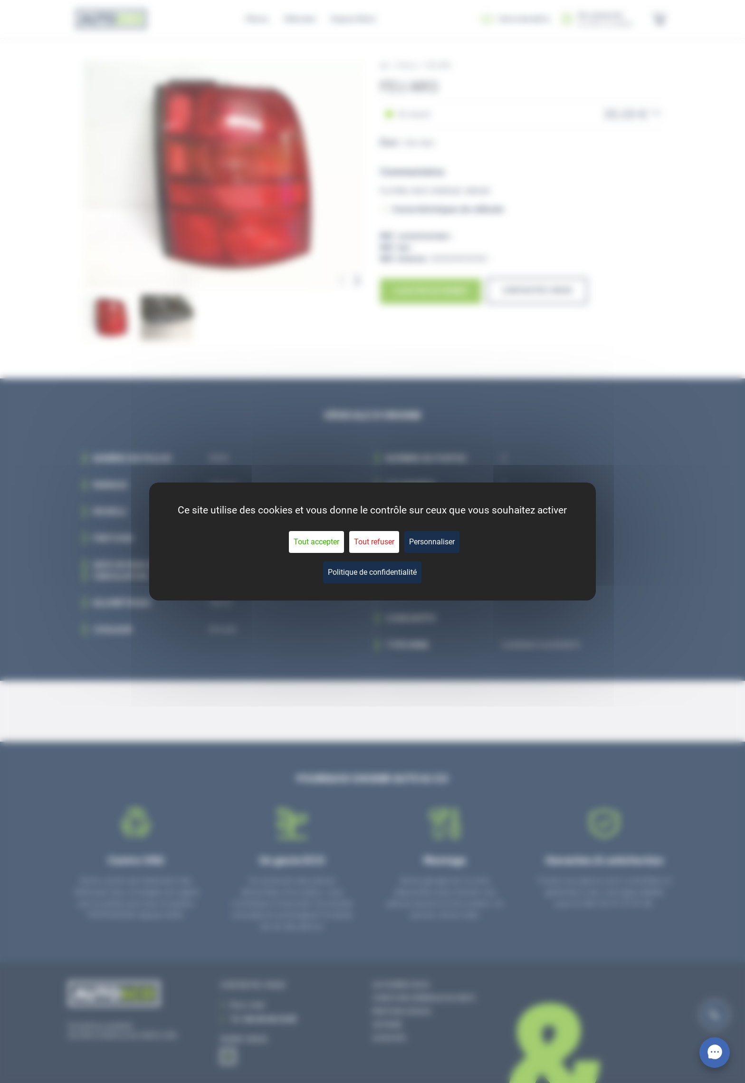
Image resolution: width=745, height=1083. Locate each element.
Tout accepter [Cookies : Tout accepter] (316, 541)
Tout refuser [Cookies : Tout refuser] (374, 541)
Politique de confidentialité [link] (372, 572)
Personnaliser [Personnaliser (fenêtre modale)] (432, 541)
